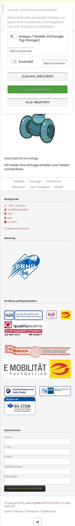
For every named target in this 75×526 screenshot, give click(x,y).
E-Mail (9, 456)
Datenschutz (49, 511)
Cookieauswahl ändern (17, 228)
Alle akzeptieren (37, 89)
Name (9, 437)
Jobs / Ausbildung (39, 186)
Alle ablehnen (37, 102)
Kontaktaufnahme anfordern (24, 488)
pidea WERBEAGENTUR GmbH (42, 502)
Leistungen (35, 181)
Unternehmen (53, 181)
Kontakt (58, 186)
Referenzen (18, 186)
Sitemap (18, 511)
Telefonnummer (13, 466)
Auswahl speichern (37, 76)
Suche (7, 511)
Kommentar (11, 476)
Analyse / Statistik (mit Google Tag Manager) (41, 38)
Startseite (19, 181)
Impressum (32, 511)
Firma (7, 446)
